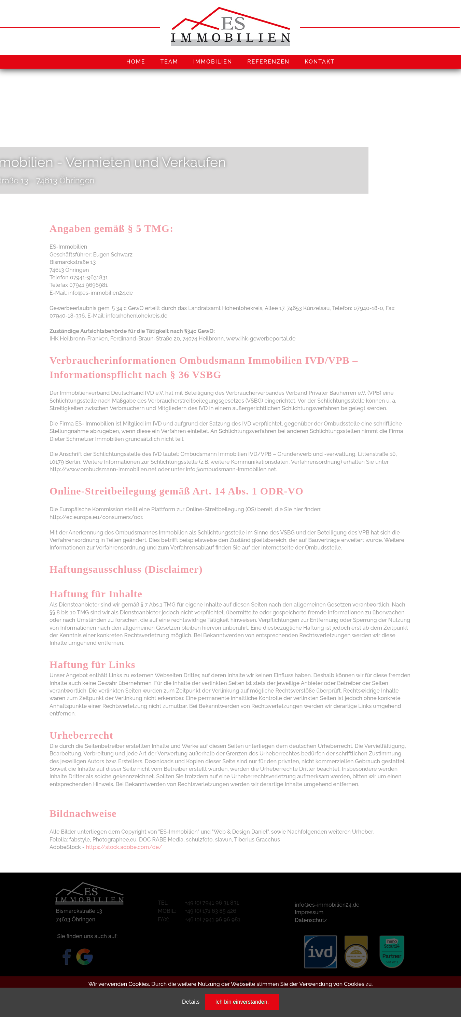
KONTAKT (320, 61)
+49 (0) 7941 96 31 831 (212, 903)
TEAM (169, 61)
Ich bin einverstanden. (242, 1002)
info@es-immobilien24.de (327, 905)
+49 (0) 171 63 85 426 (210, 911)
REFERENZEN (268, 61)
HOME (135, 61)
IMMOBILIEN (213, 61)
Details (190, 1002)
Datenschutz (311, 920)
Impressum (309, 912)
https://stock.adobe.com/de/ (124, 847)
